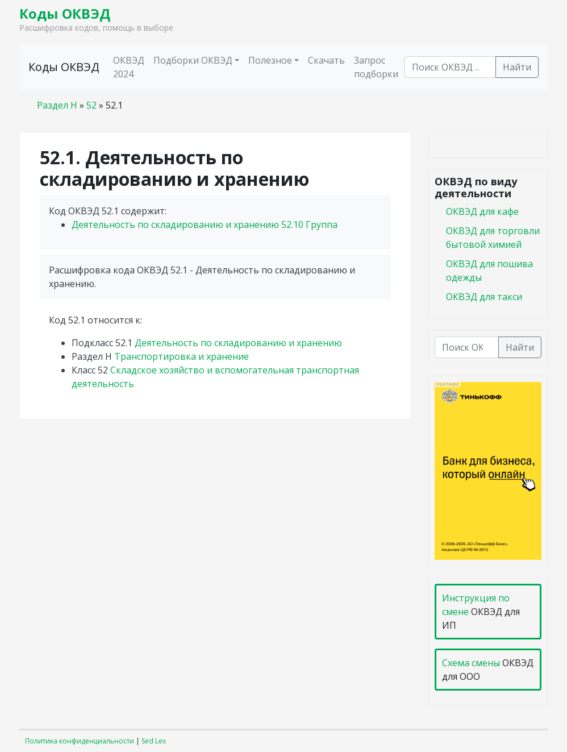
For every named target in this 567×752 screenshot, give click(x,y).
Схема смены (471, 663)
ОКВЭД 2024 (128, 67)
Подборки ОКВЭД (192, 60)
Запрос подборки (376, 67)
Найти (517, 67)
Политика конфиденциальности (79, 741)
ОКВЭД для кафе (482, 211)
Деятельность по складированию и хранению (204, 224)
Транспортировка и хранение (181, 356)
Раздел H (57, 105)
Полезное (270, 60)
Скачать (326, 60)
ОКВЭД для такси (484, 296)
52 (91, 105)
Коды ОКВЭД (64, 13)
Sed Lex (153, 741)
